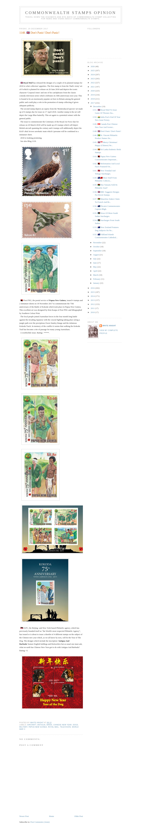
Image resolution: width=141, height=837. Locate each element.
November (97, 242)
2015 (93, 292)
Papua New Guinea (38, 727)
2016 (93, 288)
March (96, 275)
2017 (93, 103)
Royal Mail (53, 727)
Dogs (75, 725)
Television (65, 727)
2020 (93, 91)
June (95, 263)
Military (23, 727)
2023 (93, 78)
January (96, 283)
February (97, 279)
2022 (93, 82)
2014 (93, 296)
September (97, 250)
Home (51, 816)
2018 (93, 99)
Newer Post (24, 816)
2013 (93, 300)
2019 (93, 95)
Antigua (41, 725)
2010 (93, 312)
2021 (93, 86)
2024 (93, 74)
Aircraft (31, 725)
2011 (93, 308)
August (96, 255)
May (95, 267)
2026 (93, 66)
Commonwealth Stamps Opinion (70, 12)
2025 (93, 70)
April (95, 271)
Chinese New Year (62, 725)
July (95, 259)
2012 (93, 304)
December (97, 106)
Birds (49, 725)
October (96, 246)
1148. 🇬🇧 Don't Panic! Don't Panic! (107, 131)
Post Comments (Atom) (40, 822)
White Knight (109, 326)
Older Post (78, 816)
